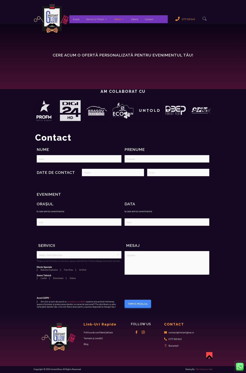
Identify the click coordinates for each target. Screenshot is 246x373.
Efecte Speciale (44, 267)
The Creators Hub (204, 369)
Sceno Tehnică (44, 275)
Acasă (76, 19)
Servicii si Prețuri (97, 19)
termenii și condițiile (76, 301)
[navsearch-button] (204, 19)
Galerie (134, 19)
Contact (149, 19)
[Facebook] (136, 332)
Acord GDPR (43, 298)
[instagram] (143, 332)
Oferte (119, 19)
